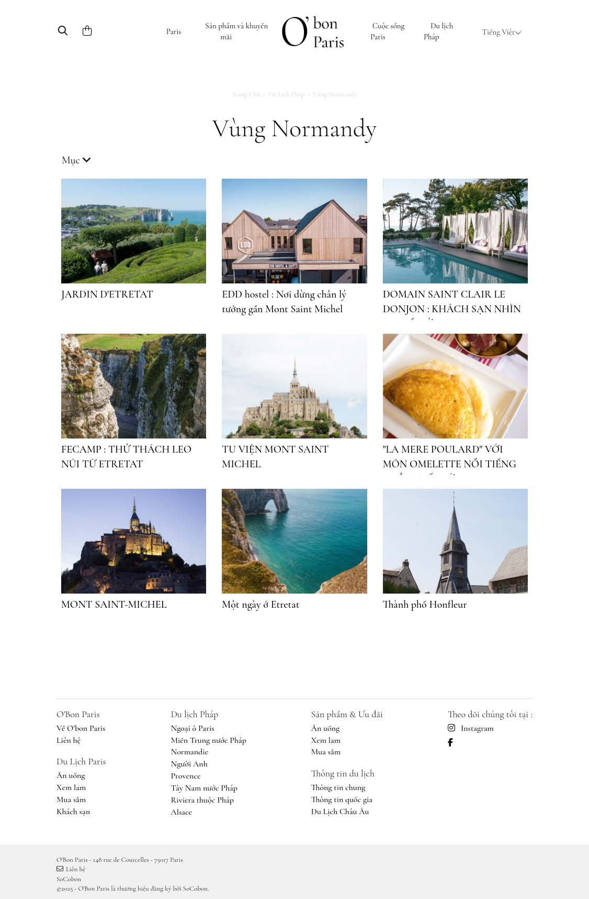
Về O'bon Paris (81, 728)
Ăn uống (70, 775)
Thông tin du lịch (343, 773)
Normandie (189, 752)
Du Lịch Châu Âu (340, 811)
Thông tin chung (338, 787)
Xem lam (71, 787)
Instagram (471, 728)
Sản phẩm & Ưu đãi (347, 714)
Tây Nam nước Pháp (204, 788)
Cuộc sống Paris (387, 31)
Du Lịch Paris (81, 761)
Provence (185, 776)
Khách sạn (73, 811)
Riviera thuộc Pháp (202, 800)
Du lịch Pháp (438, 31)
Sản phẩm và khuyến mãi (236, 31)
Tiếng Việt (502, 32)
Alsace (181, 812)
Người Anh (189, 764)
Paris (174, 31)
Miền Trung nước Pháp (208, 740)
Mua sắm (71, 799)
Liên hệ (68, 740)
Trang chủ (246, 94)
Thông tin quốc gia (341, 799)
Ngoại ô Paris (192, 728)
